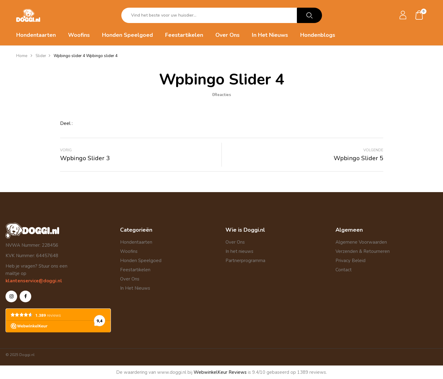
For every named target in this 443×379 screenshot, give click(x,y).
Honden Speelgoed (140, 260)
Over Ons (129, 279)
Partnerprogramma (245, 260)
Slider (41, 56)
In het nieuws (239, 251)
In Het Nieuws (135, 288)
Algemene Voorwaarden (361, 242)
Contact (343, 270)
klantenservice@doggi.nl (34, 281)
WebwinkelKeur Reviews (220, 372)
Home (21, 56)
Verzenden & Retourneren (362, 251)
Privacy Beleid (350, 260)
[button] (419, 15)
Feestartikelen (135, 270)
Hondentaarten (136, 242)
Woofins (129, 251)
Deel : (66, 123)
